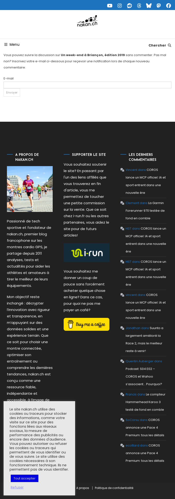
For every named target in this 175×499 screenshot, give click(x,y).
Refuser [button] (17, 487)
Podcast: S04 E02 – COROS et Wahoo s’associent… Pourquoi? (144, 376)
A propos (82, 488)
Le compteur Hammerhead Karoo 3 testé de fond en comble (145, 402)
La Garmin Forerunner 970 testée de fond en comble (145, 211)
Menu (12, 44)
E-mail (9, 78)
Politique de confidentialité (114, 488)
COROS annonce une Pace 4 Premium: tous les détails (145, 427)
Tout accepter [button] (25, 478)
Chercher (160, 45)
